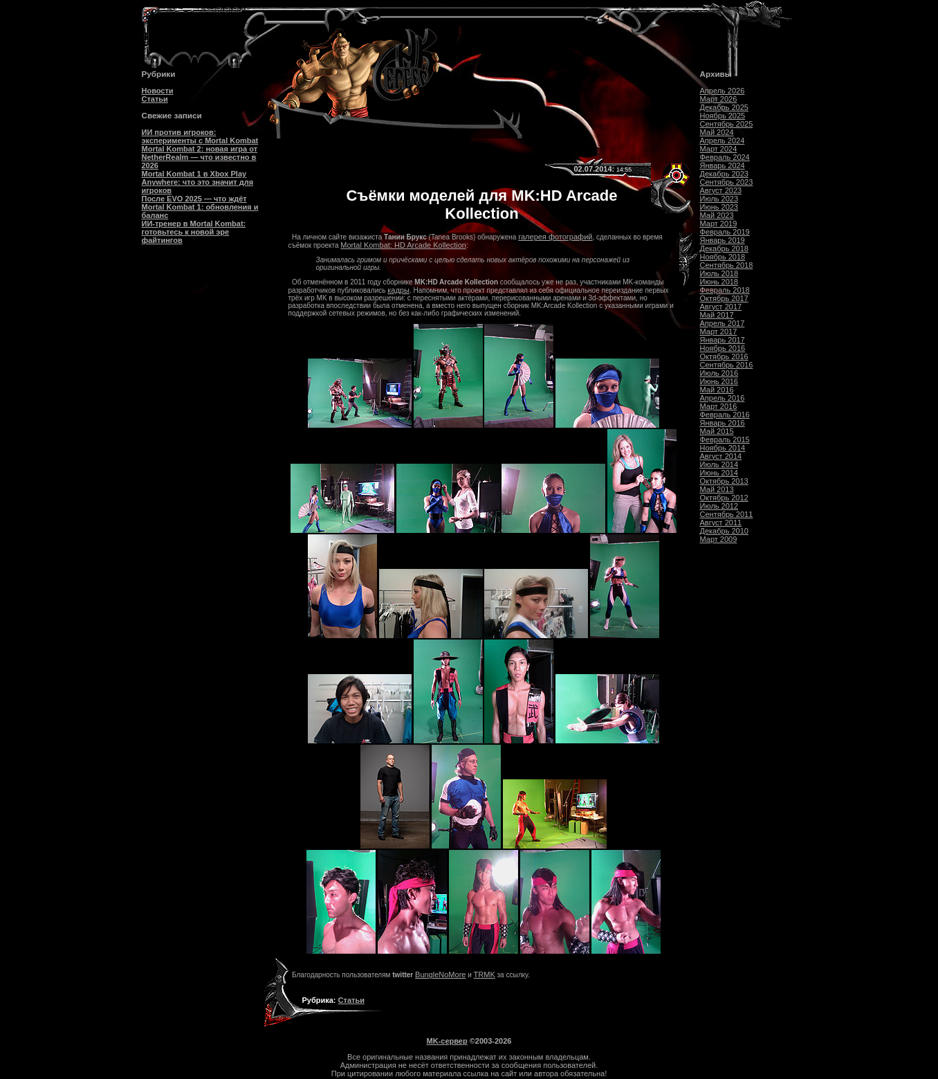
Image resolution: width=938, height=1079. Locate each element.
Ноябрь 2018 (723, 257)
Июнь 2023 (719, 207)
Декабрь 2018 (724, 248)
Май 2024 (717, 132)
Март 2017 (718, 331)
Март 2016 (718, 406)
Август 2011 (721, 522)
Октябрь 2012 (724, 497)
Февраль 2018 (725, 290)
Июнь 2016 (719, 381)
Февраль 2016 (725, 414)
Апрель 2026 (722, 91)
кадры (398, 290)
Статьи (155, 99)
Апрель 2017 (722, 323)
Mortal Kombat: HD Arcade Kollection (403, 245)
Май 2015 (717, 431)
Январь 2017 (722, 340)
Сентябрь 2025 (726, 124)
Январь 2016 (722, 423)
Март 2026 (718, 99)
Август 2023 (721, 190)
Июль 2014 (719, 464)
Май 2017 (717, 315)
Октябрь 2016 (724, 356)
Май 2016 (717, 390)
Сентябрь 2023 (726, 182)
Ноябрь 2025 (723, 115)
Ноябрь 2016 (723, 348)
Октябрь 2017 (724, 298)
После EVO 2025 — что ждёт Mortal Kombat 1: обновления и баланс (200, 206)
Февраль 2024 (725, 157)
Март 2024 (718, 149)
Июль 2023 (719, 198)
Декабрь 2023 (724, 174)
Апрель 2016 (722, 398)
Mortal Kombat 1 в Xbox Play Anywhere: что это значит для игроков (198, 182)
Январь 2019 (722, 240)
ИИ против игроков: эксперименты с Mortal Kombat (200, 136)
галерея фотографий (555, 237)
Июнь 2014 (719, 473)
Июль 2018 (719, 273)
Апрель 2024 (722, 140)
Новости (158, 91)
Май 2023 (717, 215)
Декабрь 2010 (724, 531)
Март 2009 (718, 539)
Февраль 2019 (725, 232)
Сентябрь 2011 (726, 514)
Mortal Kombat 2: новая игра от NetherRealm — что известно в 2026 (200, 157)
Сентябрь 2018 (726, 265)
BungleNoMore (440, 974)
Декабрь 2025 (724, 107)
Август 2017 (721, 306)
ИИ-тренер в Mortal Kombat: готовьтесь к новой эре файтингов (194, 231)
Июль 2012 (719, 506)
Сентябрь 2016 (726, 365)
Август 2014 (721, 456)
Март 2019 (718, 223)
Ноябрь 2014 (723, 448)
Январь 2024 (722, 165)
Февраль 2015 (725, 439)
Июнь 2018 (719, 282)
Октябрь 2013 (724, 481)
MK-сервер (447, 1041)
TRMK (484, 974)
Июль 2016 (719, 373)
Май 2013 (717, 489)
